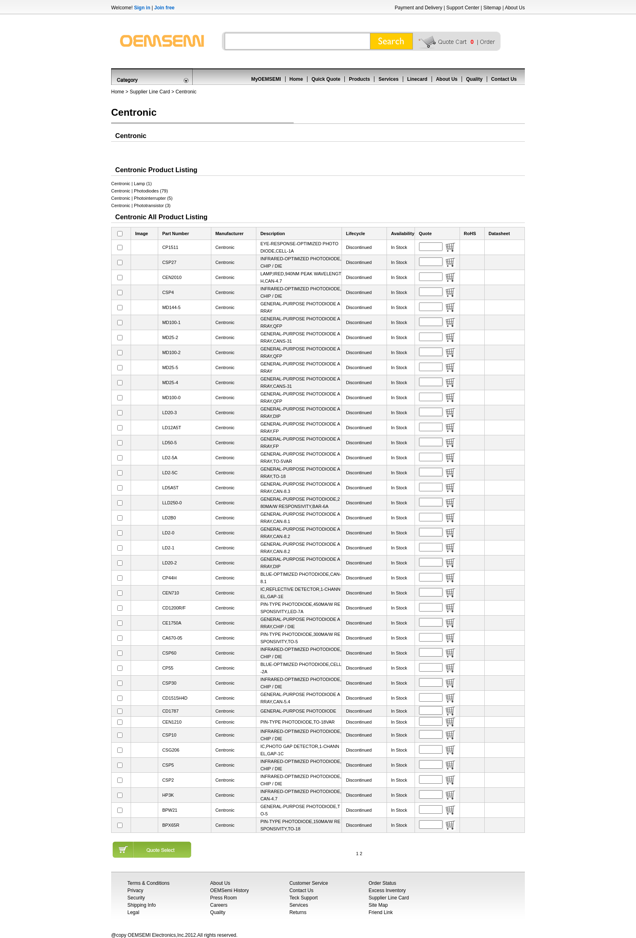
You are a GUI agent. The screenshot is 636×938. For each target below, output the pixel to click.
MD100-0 (171, 397)
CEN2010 (172, 277)
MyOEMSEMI (266, 79)
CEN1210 (172, 722)
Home (296, 79)
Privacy (135, 890)
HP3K (168, 795)
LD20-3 (169, 412)
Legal (133, 912)
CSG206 (170, 750)
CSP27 (169, 262)
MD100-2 (171, 352)
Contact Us (504, 79)
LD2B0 (169, 517)
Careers (219, 905)
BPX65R (170, 825)
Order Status (382, 883)
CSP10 (169, 735)
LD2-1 (168, 547)
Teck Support (303, 898)
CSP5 (168, 765)
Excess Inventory (387, 890)
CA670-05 (172, 637)
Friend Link (381, 912)
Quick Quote (326, 79)
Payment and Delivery (418, 8)
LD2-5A (169, 457)
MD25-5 (170, 367)
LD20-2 (169, 562)
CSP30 (169, 683)
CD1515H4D (174, 698)
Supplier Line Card (150, 92)
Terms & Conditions (148, 883)
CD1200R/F (174, 607)
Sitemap (492, 8)
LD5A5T (170, 487)
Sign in (142, 8)
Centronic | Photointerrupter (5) (141, 198)
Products (359, 79)
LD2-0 (168, 532)
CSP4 (168, 292)
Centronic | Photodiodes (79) (139, 190)
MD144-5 (171, 307)
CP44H (169, 577)
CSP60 (169, 653)
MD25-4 (170, 382)
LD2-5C (170, 472)
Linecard (417, 79)
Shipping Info (141, 905)
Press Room (223, 898)
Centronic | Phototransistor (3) (141, 205)
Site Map (378, 905)
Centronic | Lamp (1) (131, 183)
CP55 (168, 668)
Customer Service (308, 883)
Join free (164, 8)
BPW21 (169, 810)
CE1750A (171, 622)
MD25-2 (170, 337)
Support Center (462, 8)
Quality (474, 79)
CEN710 (170, 592)
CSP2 (168, 780)
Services (388, 79)
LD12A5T (171, 427)
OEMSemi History (229, 890)
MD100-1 (171, 322)
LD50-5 (169, 442)
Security (136, 898)
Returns (297, 912)
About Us (515, 8)
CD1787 (170, 711)
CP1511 (170, 247)
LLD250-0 (172, 502)
